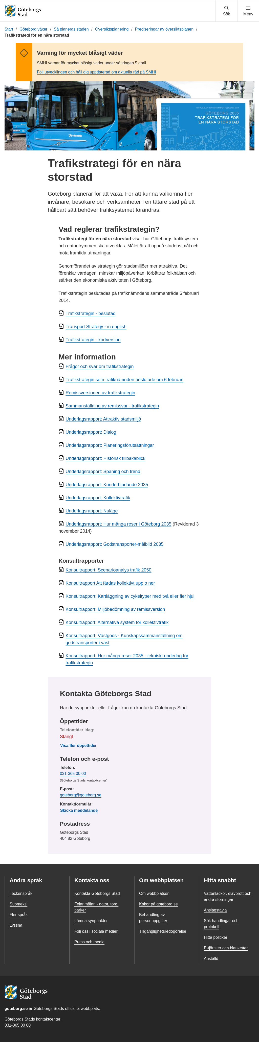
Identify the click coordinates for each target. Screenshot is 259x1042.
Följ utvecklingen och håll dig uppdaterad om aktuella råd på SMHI (96, 72)
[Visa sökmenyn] (226, 11)
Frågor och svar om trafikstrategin (100, 366)
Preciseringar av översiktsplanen (164, 29)
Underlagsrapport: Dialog (91, 432)
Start (9, 29)
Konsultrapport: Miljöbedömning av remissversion (115, 609)
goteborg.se (16, 1008)
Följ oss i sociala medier (96, 931)
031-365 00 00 (73, 773)
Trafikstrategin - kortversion (93, 339)
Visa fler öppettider (78, 745)
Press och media (89, 942)
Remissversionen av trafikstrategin (100, 392)
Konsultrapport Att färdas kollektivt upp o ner (110, 583)
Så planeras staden (71, 29)
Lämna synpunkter (91, 921)
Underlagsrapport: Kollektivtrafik (98, 497)
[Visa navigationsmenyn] (248, 11)
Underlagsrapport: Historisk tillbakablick (105, 458)
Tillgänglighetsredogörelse (162, 931)
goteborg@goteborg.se (80, 795)
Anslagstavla (215, 910)
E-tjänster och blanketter (226, 948)
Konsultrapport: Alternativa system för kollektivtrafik (117, 622)
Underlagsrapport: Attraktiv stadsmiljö (103, 419)
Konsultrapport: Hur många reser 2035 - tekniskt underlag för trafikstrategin (127, 659)
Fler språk (19, 915)
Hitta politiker (215, 937)
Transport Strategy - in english (96, 326)
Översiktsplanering (112, 29)
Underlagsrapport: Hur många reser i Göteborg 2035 (118, 524)
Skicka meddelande (79, 810)
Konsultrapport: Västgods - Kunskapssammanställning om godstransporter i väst (124, 639)
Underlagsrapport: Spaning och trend (103, 471)
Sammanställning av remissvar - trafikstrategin (112, 405)
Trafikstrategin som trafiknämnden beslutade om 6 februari (124, 379)
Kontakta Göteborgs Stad (97, 893)
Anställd (211, 958)
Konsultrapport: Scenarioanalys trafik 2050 (108, 569)
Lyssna (16, 925)
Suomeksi (18, 904)
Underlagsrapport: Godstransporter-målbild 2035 (114, 544)
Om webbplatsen (154, 893)
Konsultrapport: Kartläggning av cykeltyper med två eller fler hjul (130, 596)
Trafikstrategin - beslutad (90, 313)
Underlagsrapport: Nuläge (92, 510)
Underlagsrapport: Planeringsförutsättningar (110, 445)
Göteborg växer (33, 29)
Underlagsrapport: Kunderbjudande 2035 (107, 484)
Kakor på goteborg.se (158, 904)
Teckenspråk (21, 893)
